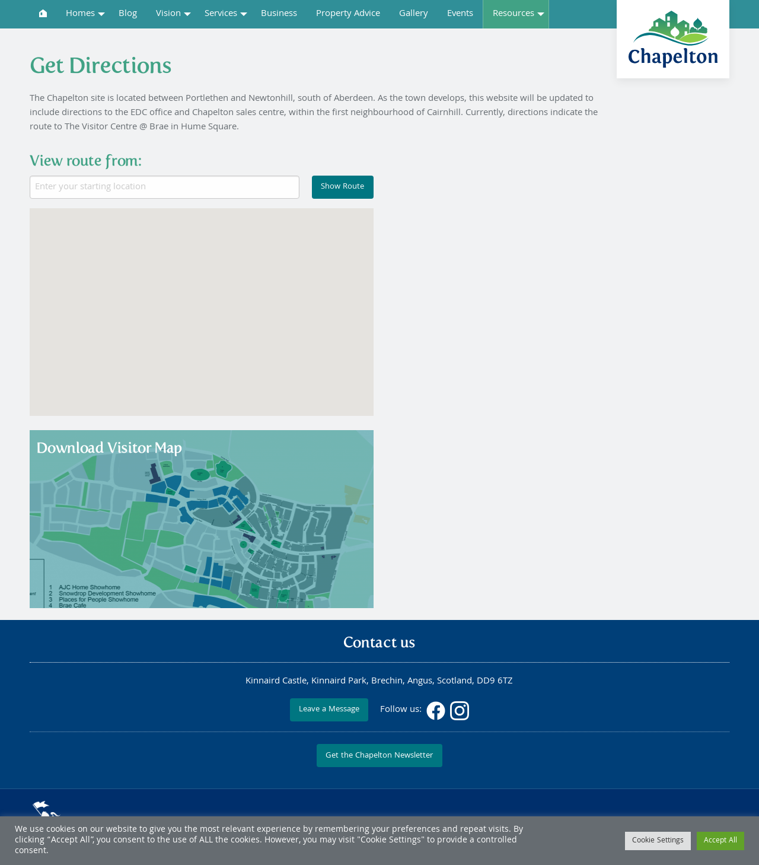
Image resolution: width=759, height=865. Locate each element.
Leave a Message (329, 710)
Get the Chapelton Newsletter (379, 756)
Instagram (459, 710)
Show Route (342, 187)
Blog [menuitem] (128, 14)
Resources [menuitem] (513, 14)
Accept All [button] (720, 841)
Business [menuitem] (279, 14)
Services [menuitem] (221, 14)
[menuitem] (43, 13)
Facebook (435, 710)
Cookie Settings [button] (658, 841)
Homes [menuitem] (80, 14)
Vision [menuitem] (168, 14)
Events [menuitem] (460, 14)
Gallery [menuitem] (413, 14)
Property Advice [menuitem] (348, 14)
